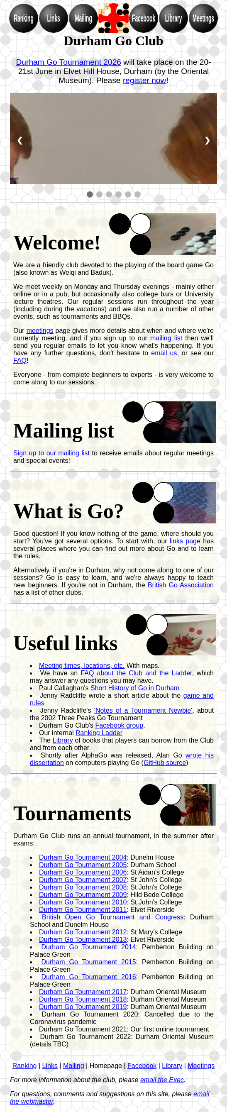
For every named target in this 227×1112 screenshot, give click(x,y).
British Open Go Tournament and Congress (112, 917)
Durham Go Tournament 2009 (83, 894)
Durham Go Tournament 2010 (83, 902)
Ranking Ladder (99, 732)
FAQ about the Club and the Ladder (136, 673)
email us (164, 353)
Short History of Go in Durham (134, 688)
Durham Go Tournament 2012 (83, 932)
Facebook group (119, 725)
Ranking (24, 1065)
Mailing (73, 1065)
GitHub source (165, 762)
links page (185, 541)
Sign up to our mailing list (51, 453)
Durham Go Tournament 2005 (83, 864)
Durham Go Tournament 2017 (83, 991)
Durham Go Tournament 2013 (83, 939)
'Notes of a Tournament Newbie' (143, 710)
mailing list (166, 338)
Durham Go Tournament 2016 (88, 976)
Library (63, 740)
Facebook (141, 1065)
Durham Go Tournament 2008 (83, 887)
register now (144, 80)
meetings (40, 330)
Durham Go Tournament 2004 (83, 857)
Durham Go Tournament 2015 (88, 961)
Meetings (201, 1065)
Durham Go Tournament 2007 (83, 879)
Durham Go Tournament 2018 (83, 999)
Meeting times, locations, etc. (81, 665)
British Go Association (181, 585)
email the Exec (162, 1079)
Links (50, 1065)
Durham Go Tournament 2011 (83, 909)
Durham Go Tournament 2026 (68, 62)
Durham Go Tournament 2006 (83, 872)
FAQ (20, 360)
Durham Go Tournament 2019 (83, 1006)
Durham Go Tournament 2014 (88, 947)
